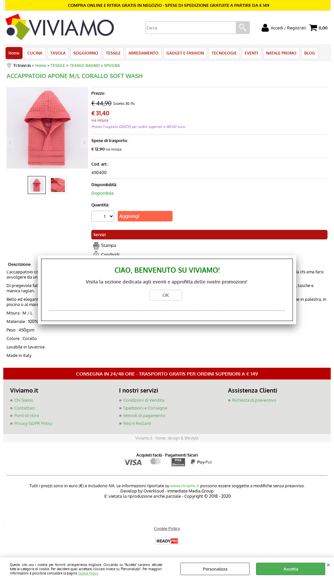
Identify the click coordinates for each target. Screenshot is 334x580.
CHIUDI (328, 564)
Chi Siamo (23, 400)
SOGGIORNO (85, 53)
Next (84, 143)
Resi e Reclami (137, 423)
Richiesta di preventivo (254, 400)
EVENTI (251, 53)
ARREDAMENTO (144, 53)
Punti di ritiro (26, 415)
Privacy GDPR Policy (33, 423)
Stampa (108, 245)
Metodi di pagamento (144, 415)
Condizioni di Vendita (143, 400)
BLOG (309, 53)
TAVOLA (58, 53)
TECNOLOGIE (224, 53)
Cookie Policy (88, 573)
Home (14, 53)
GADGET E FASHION (185, 53)
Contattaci (24, 408)
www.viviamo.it (184, 485)
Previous (11, 143)
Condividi (110, 254)
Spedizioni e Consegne (145, 408)
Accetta (290, 569)
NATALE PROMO (281, 53)
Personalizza (215, 569)
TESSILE (113, 53)
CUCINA (34, 53)
